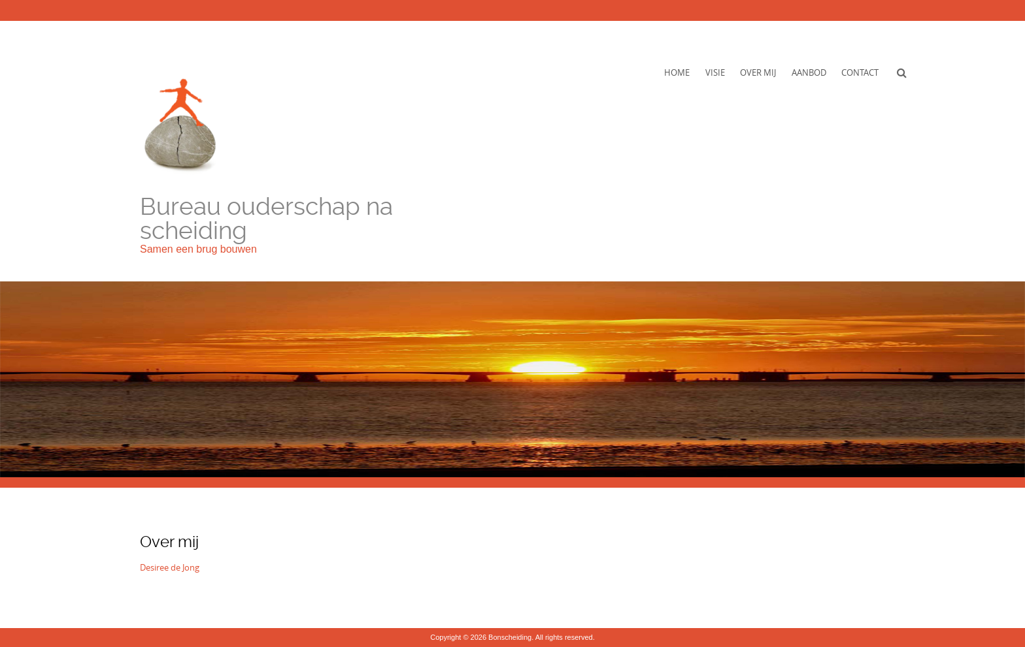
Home (677, 72)
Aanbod (809, 72)
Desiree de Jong (169, 567)
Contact (860, 72)
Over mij (758, 72)
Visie (715, 72)
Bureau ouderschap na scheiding (266, 218)
